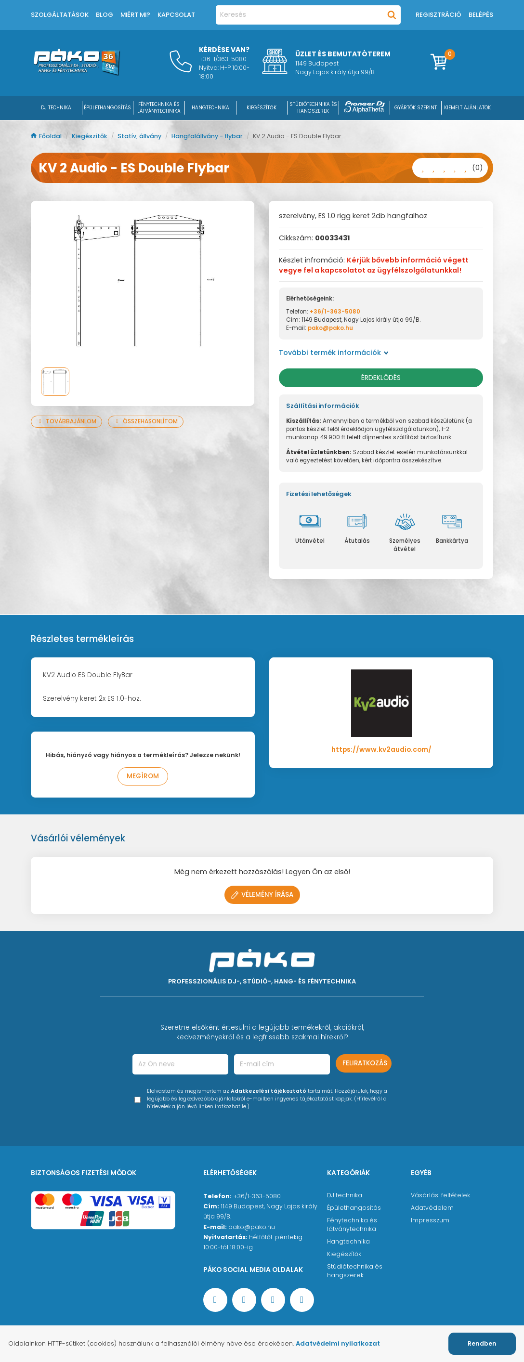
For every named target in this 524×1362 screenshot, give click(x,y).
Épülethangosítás (354, 1208)
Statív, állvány (140, 136)
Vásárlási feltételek (440, 1195)
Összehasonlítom (146, 421)
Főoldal (47, 136)
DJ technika (344, 1195)
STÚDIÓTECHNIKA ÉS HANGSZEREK (313, 107)
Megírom (143, 776)
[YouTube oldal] (244, 1300)
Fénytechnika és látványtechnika (352, 1224)
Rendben (482, 1343)
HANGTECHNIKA (210, 108)
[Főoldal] (76, 73)
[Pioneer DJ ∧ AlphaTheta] (364, 107)
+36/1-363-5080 (335, 311)
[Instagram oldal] (273, 1300)
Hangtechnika (348, 1241)
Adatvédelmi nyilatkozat (338, 1343)
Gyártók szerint (415, 108)
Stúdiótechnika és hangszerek (354, 1270)
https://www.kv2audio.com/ (381, 749)
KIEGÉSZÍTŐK (261, 108)
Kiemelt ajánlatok (467, 108)
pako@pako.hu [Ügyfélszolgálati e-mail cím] (251, 1227)
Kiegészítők (90, 136)
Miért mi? (135, 14)
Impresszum (430, 1220)
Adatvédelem (432, 1208)
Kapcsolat (176, 14)
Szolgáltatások (60, 14)
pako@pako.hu (330, 328)
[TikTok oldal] (302, 1300)
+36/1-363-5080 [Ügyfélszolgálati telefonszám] (257, 1196)
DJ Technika (56, 108)
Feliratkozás (364, 1063)
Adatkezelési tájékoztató (268, 1091)
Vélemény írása (262, 894)
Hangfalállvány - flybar (207, 136)
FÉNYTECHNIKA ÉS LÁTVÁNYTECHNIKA (159, 107)
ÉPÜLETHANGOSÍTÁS (107, 108)
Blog (104, 14)
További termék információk (334, 352)
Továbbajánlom (66, 421)
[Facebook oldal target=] (215, 1300)
